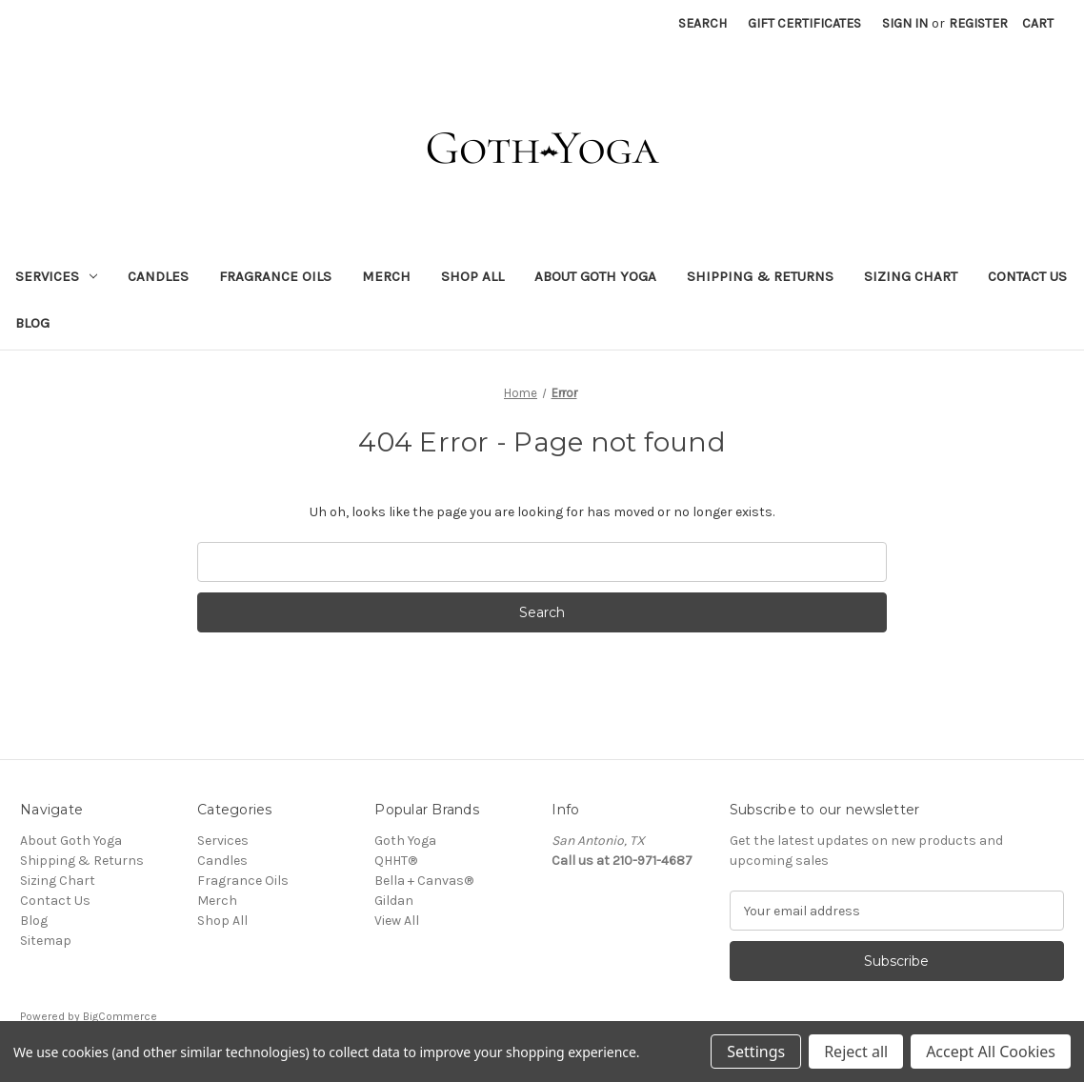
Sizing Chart (910, 276)
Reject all (856, 1051)
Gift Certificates (804, 23)
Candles (158, 276)
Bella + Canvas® (423, 880)
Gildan (393, 900)
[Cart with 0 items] (1038, 23)
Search (702, 23)
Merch (386, 276)
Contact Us (1027, 276)
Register (978, 23)
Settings (756, 1051)
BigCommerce (120, 1016)
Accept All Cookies (990, 1051)
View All (396, 920)
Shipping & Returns (760, 276)
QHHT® (395, 860)
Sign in (905, 23)
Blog (32, 322)
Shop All (472, 276)
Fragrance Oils (275, 276)
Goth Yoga (405, 840)
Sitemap (45, 940)
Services (56, 276)
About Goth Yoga (595, 276)
